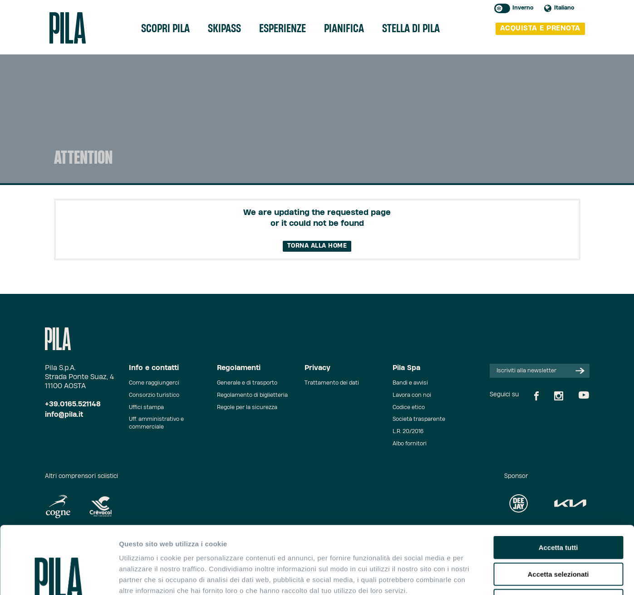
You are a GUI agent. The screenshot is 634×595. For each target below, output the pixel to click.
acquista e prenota (540, 28)
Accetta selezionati (558, 511)
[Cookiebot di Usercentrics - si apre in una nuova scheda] (58, 577)
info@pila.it (64, 414)
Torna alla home (317, 246)
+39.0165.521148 (73, 404)
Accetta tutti (558, 484)
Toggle (502, 8)
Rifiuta (558, 537)
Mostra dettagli (477, 577)
